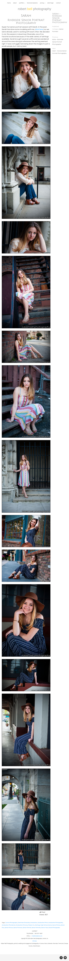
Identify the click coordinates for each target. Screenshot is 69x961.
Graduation (33, 922)
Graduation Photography (55, 922)
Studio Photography (54, 927)
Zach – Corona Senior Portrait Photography (59, 52)
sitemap (34, 941)
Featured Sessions (32, 3)
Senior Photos (56, 925)
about (15, 3)
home (9, 3)
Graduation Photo (43, 922)
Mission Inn (31, 925)
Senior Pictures (17, 927)
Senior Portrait (27, 927)
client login (50, 3)
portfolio (21, 3)
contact (58, 3)
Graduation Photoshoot (8, 925)
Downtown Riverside (24, 922)
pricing (42, 3)
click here (39, 29)
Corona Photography (11, 922)
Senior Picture (9, 927)
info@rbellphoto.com (37, 936)
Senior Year (44, 927)
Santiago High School (41, 925)
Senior (50, 925)
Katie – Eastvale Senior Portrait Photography (57, 42)
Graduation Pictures (22, 925)
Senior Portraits (36, 927)
